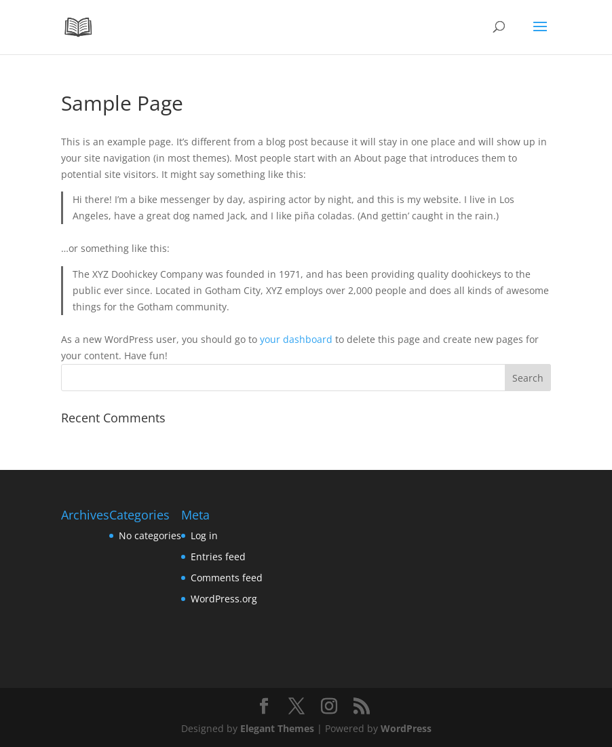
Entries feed (218, 556)
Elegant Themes (277, 728)
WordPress (406, 728)
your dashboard (296, 339)
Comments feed (227, 577)
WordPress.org (224, 598)
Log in (204, 535)
